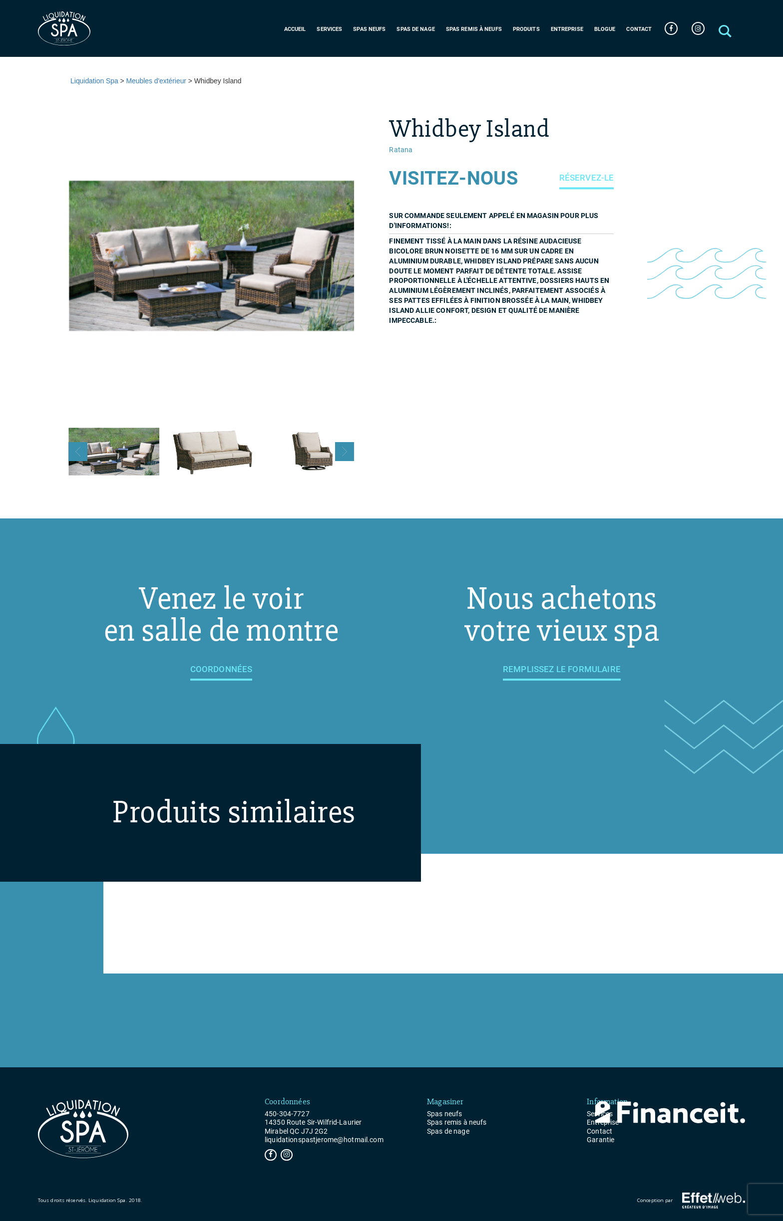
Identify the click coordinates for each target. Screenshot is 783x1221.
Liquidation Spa (94, 81)
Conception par (691, 1201)
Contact (639, 29)
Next (344, 451)
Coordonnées (221, 669)
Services (329, 29)
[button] (725, 28)
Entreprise (567, 29)
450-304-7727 (287, 1114)
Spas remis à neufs (474, 29)
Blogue (605, 29)
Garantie (600, 1140)
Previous (77, 451)
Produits (526, 29)
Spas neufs (369, 29)
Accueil (295, 29)
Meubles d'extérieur (156, 81)
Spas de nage (415, 29)
